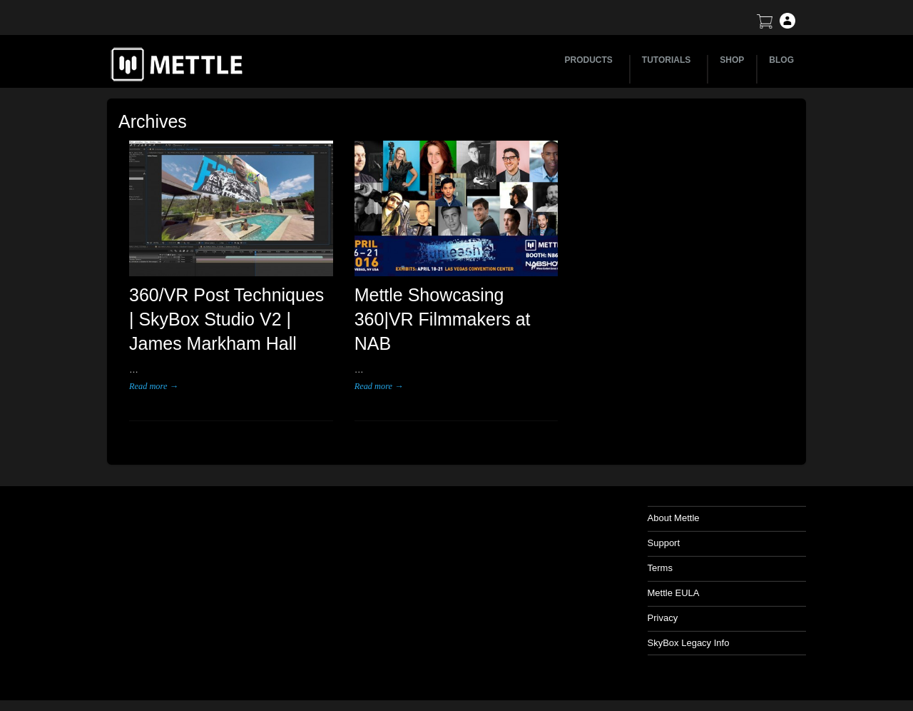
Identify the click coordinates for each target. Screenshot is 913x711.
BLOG (781, 60)
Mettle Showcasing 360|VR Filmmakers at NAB (443, 319)
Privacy (663, 617)
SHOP (732, 60)
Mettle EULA (674, 593)
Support (664, 543)
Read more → (153, 386)
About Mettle (674, 518)
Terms (660, 568)
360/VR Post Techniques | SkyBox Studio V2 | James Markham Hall (226, 319)
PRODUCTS (591, 60)
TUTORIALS (668, 60)
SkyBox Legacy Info (689, 642)
